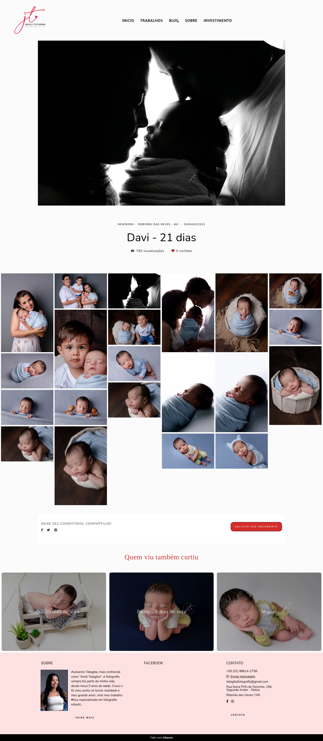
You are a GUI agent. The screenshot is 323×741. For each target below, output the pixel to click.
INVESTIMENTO (218, 20)
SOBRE (191, 20)
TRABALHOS (151, 20)
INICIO (128, 20)
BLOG (174, 20)
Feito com (161, 737)
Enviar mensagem (243, 676)
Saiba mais (84, 717)
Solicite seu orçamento (256, 526)
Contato (238, 714)
